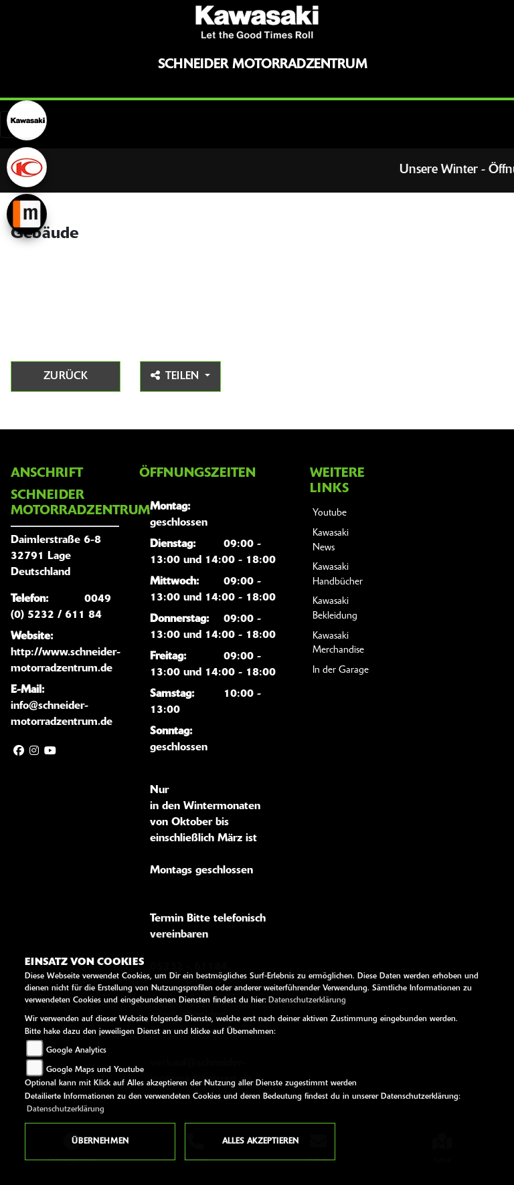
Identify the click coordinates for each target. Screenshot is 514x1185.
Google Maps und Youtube (95, 1070)
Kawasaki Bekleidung (335, 609)
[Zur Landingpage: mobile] (27, 214)
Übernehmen (100, 1142)
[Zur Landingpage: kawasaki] (27, 120)
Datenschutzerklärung (307, 1000)
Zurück (66, 376)
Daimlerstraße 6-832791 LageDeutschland (56, 556)
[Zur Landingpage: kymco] (27, 167)
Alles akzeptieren (260, 1142)
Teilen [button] (176, 376)
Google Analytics (76, 1051)
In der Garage (341, 670)
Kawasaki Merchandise (338, 643)
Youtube (330, 513)
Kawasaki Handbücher (338, 574)
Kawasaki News (331, 540)
